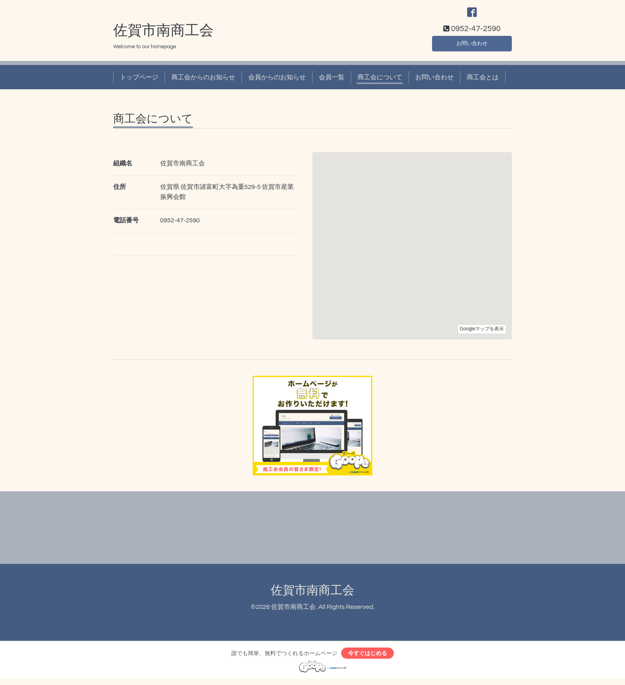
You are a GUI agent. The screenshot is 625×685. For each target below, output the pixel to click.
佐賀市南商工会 (163, 34)
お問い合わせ (472, 46)
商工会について (380, 81)
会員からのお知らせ (277, 81)
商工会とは (483, 81)
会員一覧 (331, 81)
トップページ (139, 81)
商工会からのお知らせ (203, 81)
